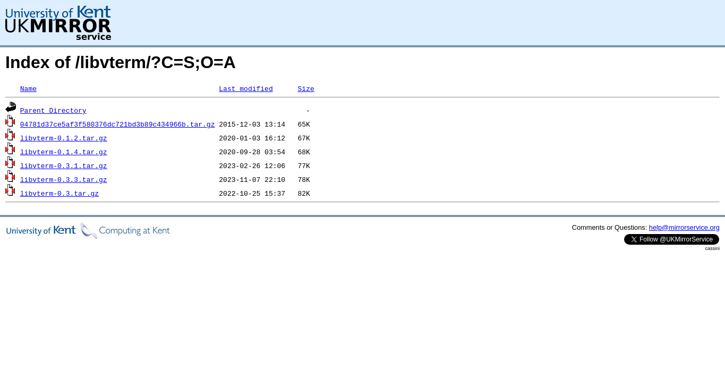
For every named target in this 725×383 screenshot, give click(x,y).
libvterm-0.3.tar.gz (59, 193)
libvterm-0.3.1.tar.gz (63, 165)
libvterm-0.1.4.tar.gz (63, 151)
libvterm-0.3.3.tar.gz (63, 179)
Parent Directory (53, 110)
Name (28, 88)
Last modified (245, 88)
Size (305, 88)
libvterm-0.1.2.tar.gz (63, 138)
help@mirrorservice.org (684, 227)
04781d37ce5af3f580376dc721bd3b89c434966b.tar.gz (117, 124)
